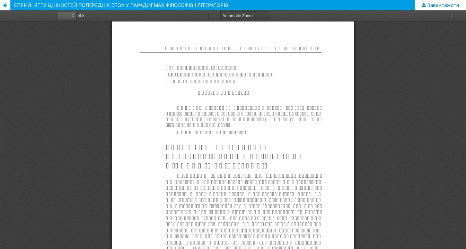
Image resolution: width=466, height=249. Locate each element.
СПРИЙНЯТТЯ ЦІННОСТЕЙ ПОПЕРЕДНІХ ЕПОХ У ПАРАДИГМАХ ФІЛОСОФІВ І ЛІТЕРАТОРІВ (121, 5)
